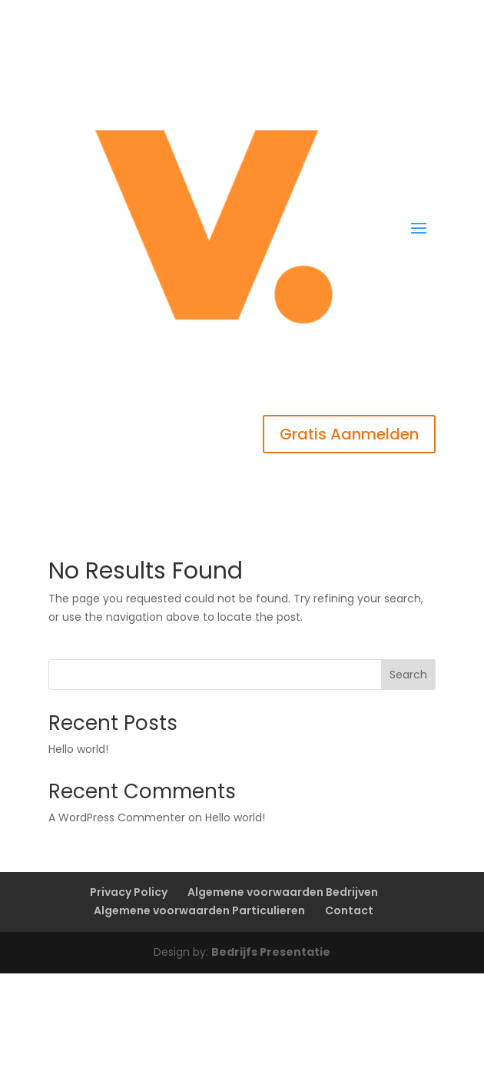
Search (408, 674)
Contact (349, 910)
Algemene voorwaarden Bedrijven (282, 892)
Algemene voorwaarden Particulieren (199, 910)
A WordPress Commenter (116, 817)
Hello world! (78, 749)
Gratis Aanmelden (349, 434)
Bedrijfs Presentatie (270, 952)
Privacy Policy (128, 892)
